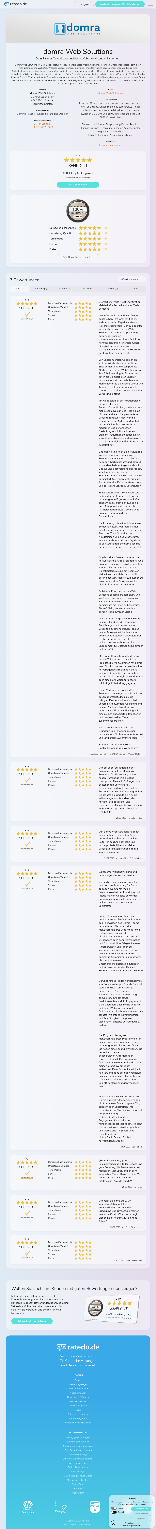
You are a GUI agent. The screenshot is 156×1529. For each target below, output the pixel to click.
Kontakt (78, 1488)
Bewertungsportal (78, 1405)
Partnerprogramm (78, 1418)
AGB (66, 1524)
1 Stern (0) (135, 288)
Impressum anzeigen (110, 145)
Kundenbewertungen (78, 1454)
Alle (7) (19, 288)
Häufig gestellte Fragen (78, 1437)
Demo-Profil (78, 1484)
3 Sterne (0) (88, 288)
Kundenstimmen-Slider (78, 1388)
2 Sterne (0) (112, 288)
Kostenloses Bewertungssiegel (78, 1446)
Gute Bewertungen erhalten (78, 1450)
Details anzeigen (141, 1525)
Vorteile (78, 1380)
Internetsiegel (78, 1471)
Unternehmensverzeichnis (78, 1422)
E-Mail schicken (42, 123)
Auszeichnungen (78, 1393)
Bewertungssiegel (78, 1384)
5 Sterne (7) (41, 288)
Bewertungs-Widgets (78, 1397)
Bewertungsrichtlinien (78, 1441)
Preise (78, 1410)
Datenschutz (75, 1524)
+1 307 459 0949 (42, 127)
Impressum (87, 1524)
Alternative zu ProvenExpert (78, 1475)
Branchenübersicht (78, 1401)
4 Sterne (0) (65, 288)
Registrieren (78, 1492)
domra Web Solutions (110, 93)
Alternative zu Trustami (78, 1480)
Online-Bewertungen (78, 1467)
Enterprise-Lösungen (78, 1414)
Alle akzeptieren (141, 1520)
